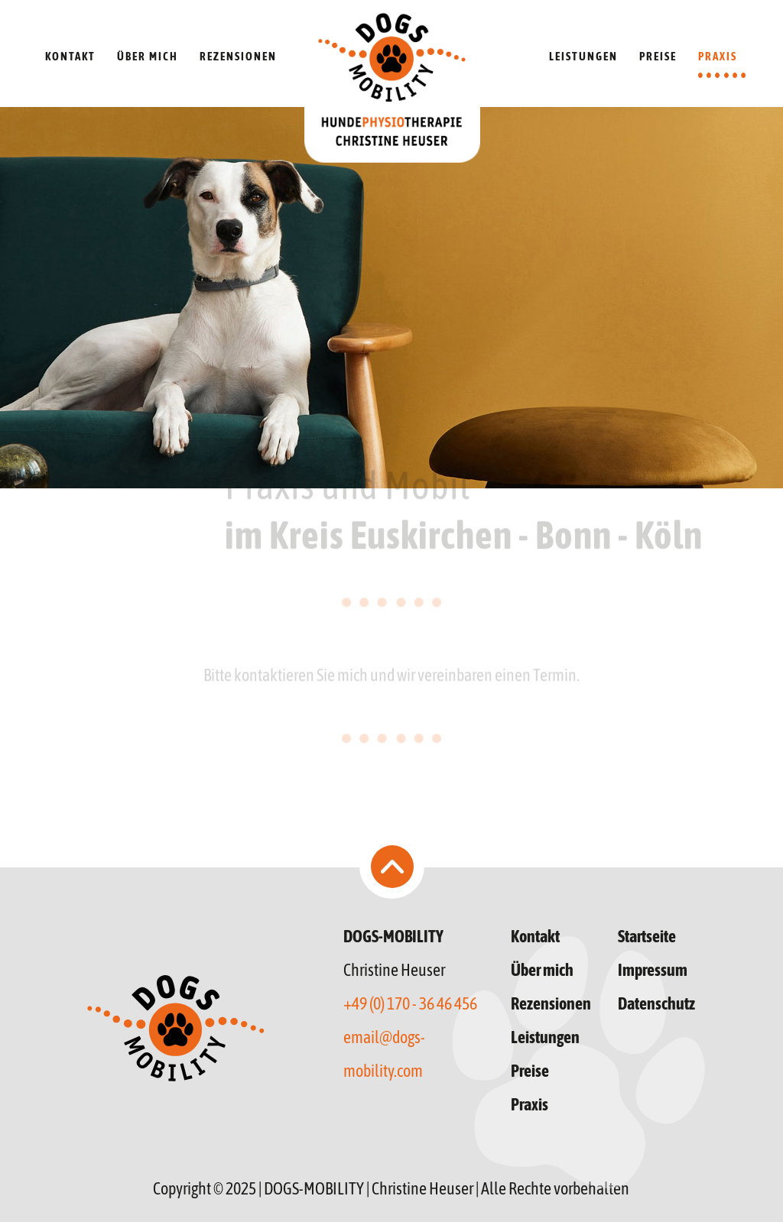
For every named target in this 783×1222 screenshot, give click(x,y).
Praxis (529, 1104)
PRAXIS (717, 56)
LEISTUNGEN (583, 56)
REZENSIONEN (238, 56)
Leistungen (545, 1037)
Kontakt (535, 936)
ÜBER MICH (147, 56)
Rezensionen (551, 1003)
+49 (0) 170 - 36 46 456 (410, 1003)
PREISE (658, 56)
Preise (530, 1071)
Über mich (542, 970)
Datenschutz (656, 1003)
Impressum (652, 970)
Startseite (647, 936)
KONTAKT (70, 56)
